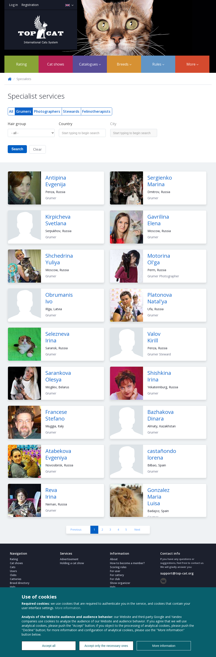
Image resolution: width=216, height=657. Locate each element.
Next (137, 529)
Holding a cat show (72, 563)
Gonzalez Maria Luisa (158, 496)
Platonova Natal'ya (159, 298)
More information (67, 608)
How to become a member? (127, 563)
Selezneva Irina (57, 337)
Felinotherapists (96, 111)
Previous (76, 529)
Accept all (49, 646)
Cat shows (55, 64)
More (192, 64)
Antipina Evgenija (55, 181)
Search (17, 149)
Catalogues (90, 64)
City (113, 124)
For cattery (117, 575)
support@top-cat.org (177, 573)
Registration (30, 5)
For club (115, 579)
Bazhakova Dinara (160, 415)
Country (65, 124)
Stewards (71, 111)
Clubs (13, 575)
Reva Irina (51, 493)
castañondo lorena (161, 454)
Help (12, 587)
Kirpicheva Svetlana (58, 220)
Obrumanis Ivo (59, 298)
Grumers (23, 111)
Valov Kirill (153, 337)
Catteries (15, 579)
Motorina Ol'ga (158, 259)
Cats (12, 567)
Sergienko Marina (159, 181)
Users (13, 571)
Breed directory (19, 583)
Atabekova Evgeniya (58, 454)
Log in (13, 5)
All (11, 111)
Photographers (47, 111)
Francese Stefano (56, 415)
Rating (21, 64)
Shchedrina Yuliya (59, 259)
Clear (37, 149)
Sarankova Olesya (58, 376)
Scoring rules (118, 567)
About (114, 559)
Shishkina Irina (159, 376)
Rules (158, 64)
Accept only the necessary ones (106, 646)
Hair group (17, 124)
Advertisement (69, 559)
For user (115, 571)
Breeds (124, 64)
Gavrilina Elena (158, 220)
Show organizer (120, 583)
